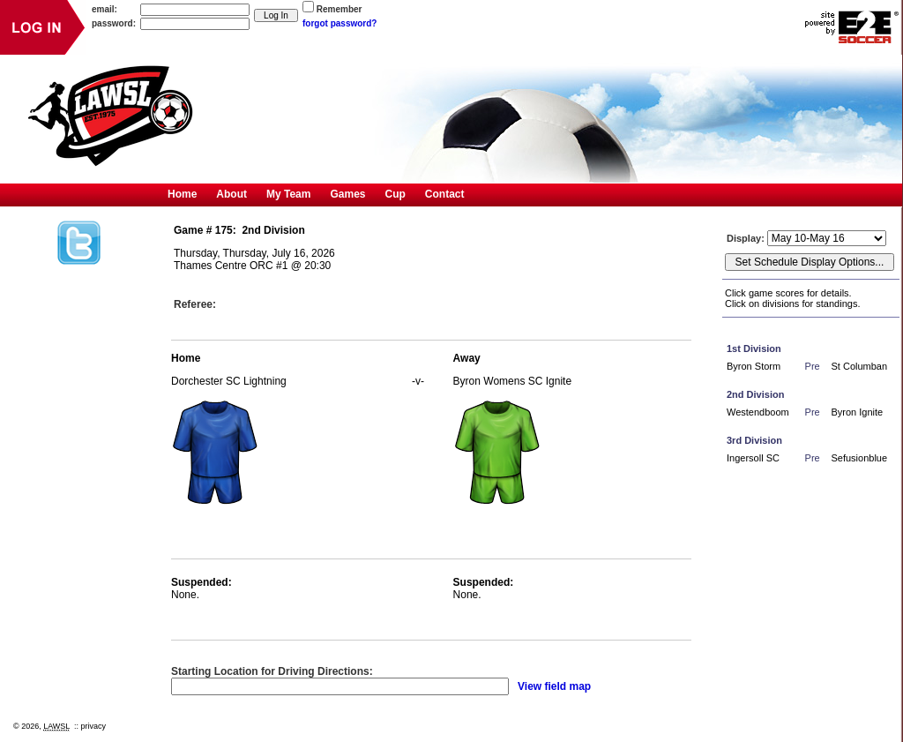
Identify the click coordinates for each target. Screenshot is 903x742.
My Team (288, 194)
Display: (747, 238)
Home (182, 194)
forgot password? (339, 23)
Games (347, 194)
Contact (445, 194)
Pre (812, 366)
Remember (339, 9)
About (231, 194)
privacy (94, 726)
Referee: (195, 304)
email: (104, 9)
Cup (395, 194)
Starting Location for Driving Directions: (272, 671)
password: (114, 23)
